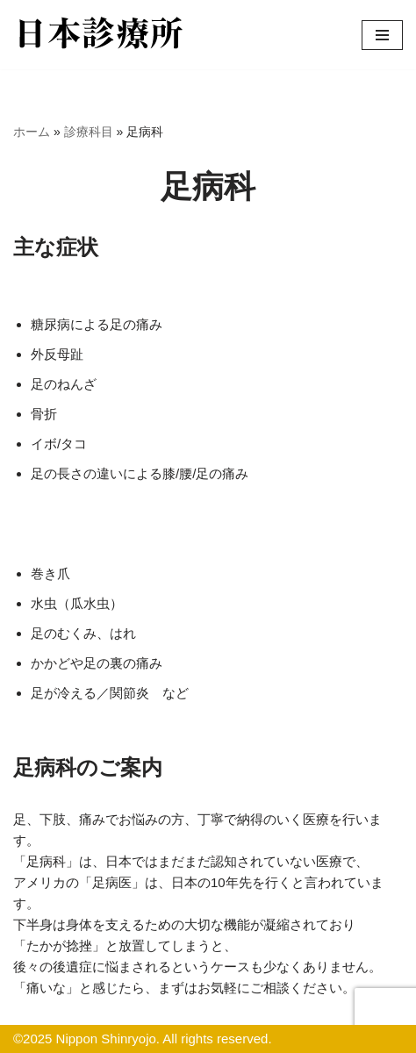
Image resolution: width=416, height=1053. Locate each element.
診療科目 (88, 132)
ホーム (31, 132)
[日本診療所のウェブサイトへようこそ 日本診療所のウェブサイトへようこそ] (101, 34)
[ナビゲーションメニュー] (382, 35)
